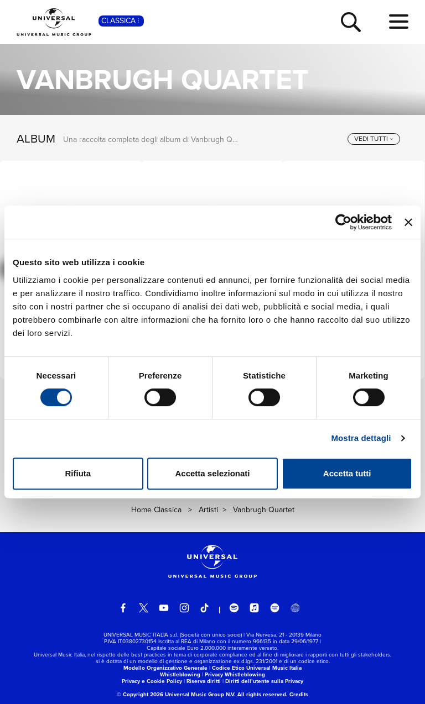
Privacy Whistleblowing (235, 674)
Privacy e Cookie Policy (152, 681)
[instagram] (184, 608)
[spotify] (234, 608)
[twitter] (144, 608)
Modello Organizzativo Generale (165, 668)
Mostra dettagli (361, 438)
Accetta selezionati (212, 473)
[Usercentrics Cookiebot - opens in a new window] (343, 222)
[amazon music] (275, 608)
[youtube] (164, 608)
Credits (298, 694)
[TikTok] (205, 608)
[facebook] (123, 608)
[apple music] (254, 608)
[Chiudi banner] (408, 222)
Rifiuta (78, 473)
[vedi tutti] (374, 139)
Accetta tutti (347, 473)
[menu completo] (398, 22)
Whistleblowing (180, 674)
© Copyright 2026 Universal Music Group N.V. (176, 694)
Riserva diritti (203, 681)
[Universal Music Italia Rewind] (295, 608)
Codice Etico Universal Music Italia (257, 668)
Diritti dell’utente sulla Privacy (264, 681)
